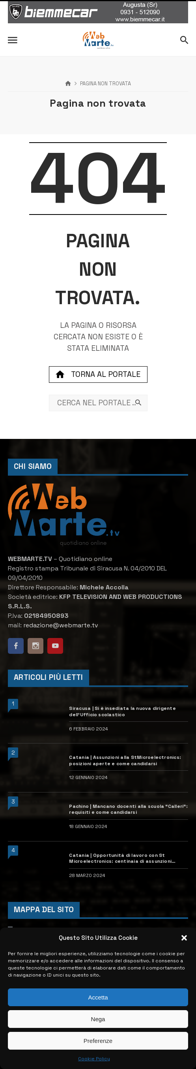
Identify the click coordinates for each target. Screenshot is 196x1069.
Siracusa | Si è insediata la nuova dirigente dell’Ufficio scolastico (122, 712)
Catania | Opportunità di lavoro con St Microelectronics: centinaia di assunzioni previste (120, 859)
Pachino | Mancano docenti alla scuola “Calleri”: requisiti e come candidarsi (128, 810)
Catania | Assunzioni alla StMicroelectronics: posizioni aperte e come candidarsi (125, 761)
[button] (184, 938)
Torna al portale (98, 374)
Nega (98, 1019)
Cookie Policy (94, 1059)
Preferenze (98, 1040)
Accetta (98, 997)
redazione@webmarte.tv (60, 625)
